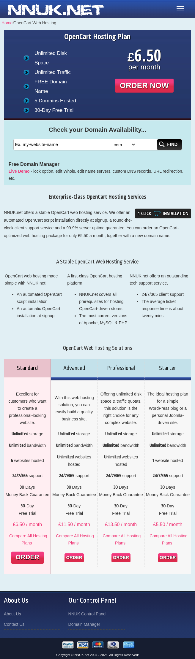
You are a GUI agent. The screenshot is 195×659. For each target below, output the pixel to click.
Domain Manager (84, 624)
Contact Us (14, 624)
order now (144, 85)
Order (27, 557)
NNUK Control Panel (87, 614)
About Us (12, 614)
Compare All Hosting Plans (28, 539)
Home (6, 22)
